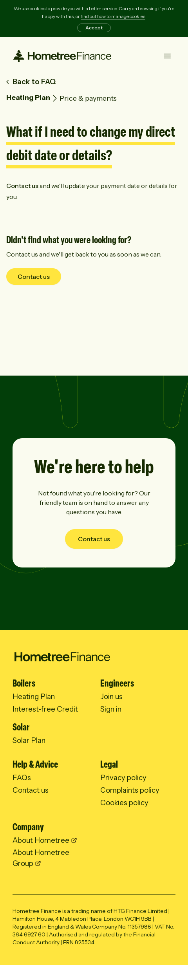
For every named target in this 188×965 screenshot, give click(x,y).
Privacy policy (123, 777)
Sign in (110, 709)
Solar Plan (29, 740)
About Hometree (41, 840)
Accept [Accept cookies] (94, 28)
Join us (111, 696)
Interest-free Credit (45, 709)
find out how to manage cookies (113, 16)
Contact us (22, 186)
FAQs (22, 777)
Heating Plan (28, 97)
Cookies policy (124, 802)
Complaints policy (129, 790)
